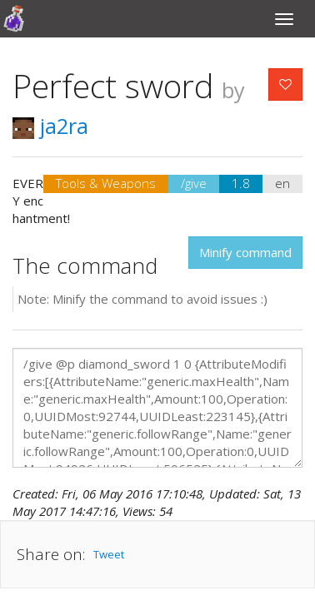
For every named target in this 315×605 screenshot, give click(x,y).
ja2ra (50, 126)
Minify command (245, 252)
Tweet (108, 554)
